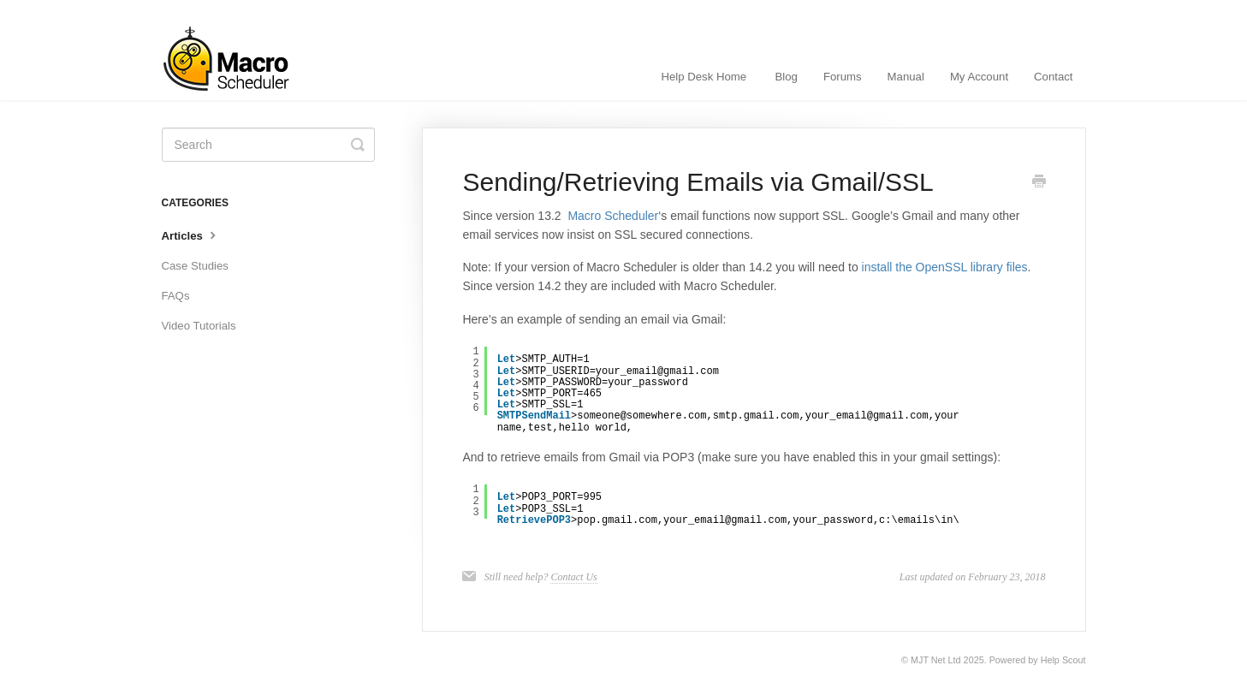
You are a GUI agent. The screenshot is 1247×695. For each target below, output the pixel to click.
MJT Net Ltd (936, 660)
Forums (842, 76)
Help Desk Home (703, 76)
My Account (979, 76)
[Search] (268, 145)
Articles (191, 234)
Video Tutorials (199, 325)
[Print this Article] (1039, 183)
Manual (906, 76)
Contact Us (573, 577)
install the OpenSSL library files (945, 267)
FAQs (176, 295)
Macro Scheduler (612, 216)
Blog (786, 76)
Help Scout (1063, 660)
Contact (1053, 76)
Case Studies (195, 265)
